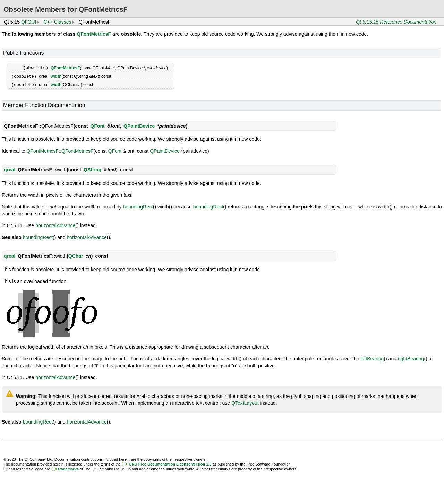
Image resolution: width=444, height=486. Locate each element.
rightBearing (411, 357)
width (56, 76)
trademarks (68, 468)
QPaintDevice (139, 125)
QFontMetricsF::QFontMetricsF (60, 150)
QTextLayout (245, 402)
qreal (9, 168)
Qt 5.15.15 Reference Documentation (396, 22)
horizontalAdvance (55, 224)
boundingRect (138, 205)
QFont (98, 125)
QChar (75, 255)
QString (92, 168)
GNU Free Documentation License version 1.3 (170, 463)
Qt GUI (28, 22)
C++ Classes (57, 22)
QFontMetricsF (94, 34)
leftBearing (372, 357)
